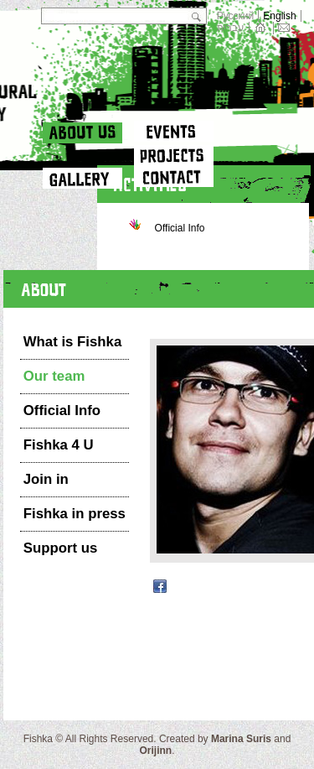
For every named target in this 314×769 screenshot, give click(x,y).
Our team (54, 376)
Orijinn (155, 750)
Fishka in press (74, 514)
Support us (60, 548)
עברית (231, 28)
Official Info (61, 410)
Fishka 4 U (58, 445)
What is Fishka (72, 342)
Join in (46, 479)
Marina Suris (241, 739)
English (279, 16)
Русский (236, 16)
